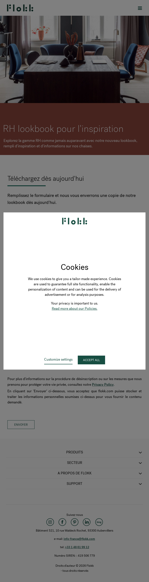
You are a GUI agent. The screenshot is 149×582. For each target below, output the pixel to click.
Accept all (91, 360)
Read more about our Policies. (74, 308)
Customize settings (58, 359)
